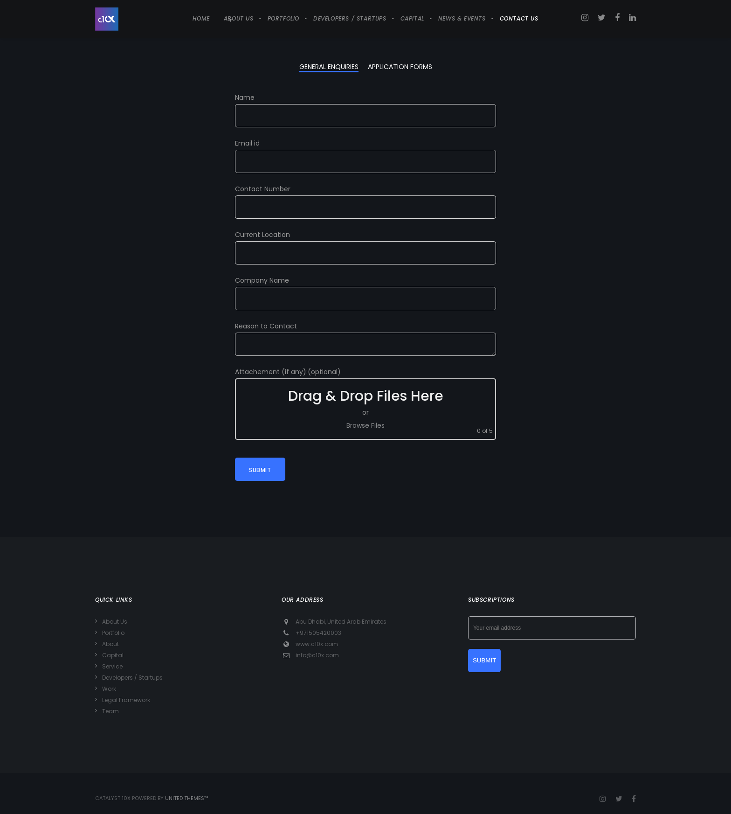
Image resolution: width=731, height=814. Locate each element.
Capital (113, 655)
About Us (114, 622)
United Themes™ (186, 798)
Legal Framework (126, 700)
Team (110, 711)
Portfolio (113, 633)
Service (112, 666)
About (110, 644)
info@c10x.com (317, 655)
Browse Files (365, 425)
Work (109, 689)
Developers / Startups (132, 678)
